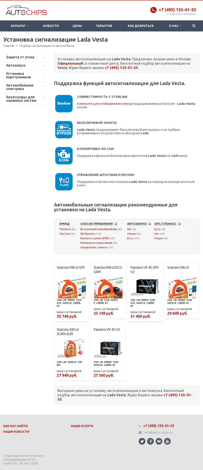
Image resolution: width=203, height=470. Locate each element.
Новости (51, 26)
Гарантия (104, 26)
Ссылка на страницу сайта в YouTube (167, 441)
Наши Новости (16, 431)
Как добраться (141, 26)
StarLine (65, 233)
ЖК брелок (87, 233)
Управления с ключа (93, 247)
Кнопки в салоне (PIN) (94, 238)
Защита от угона (20, 57)
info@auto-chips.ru (158, 432)
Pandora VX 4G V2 (107, 329)
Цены (77, 26)
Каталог (19, 26)
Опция (131, 233)
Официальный (70, 63)
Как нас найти (15, 426)
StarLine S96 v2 (178, 267)
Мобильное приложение (96, 242)
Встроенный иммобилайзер (98, 229)
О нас (175, 26)
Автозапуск (16, 65)
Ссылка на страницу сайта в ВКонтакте (159, 441)
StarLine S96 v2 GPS (71, 267)
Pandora (65, 229)
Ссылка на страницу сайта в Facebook (151, 441)
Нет (129, 229)
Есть (130, 238)
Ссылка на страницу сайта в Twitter (142, 441)
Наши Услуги (82, 426)
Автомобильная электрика (19, 87)
